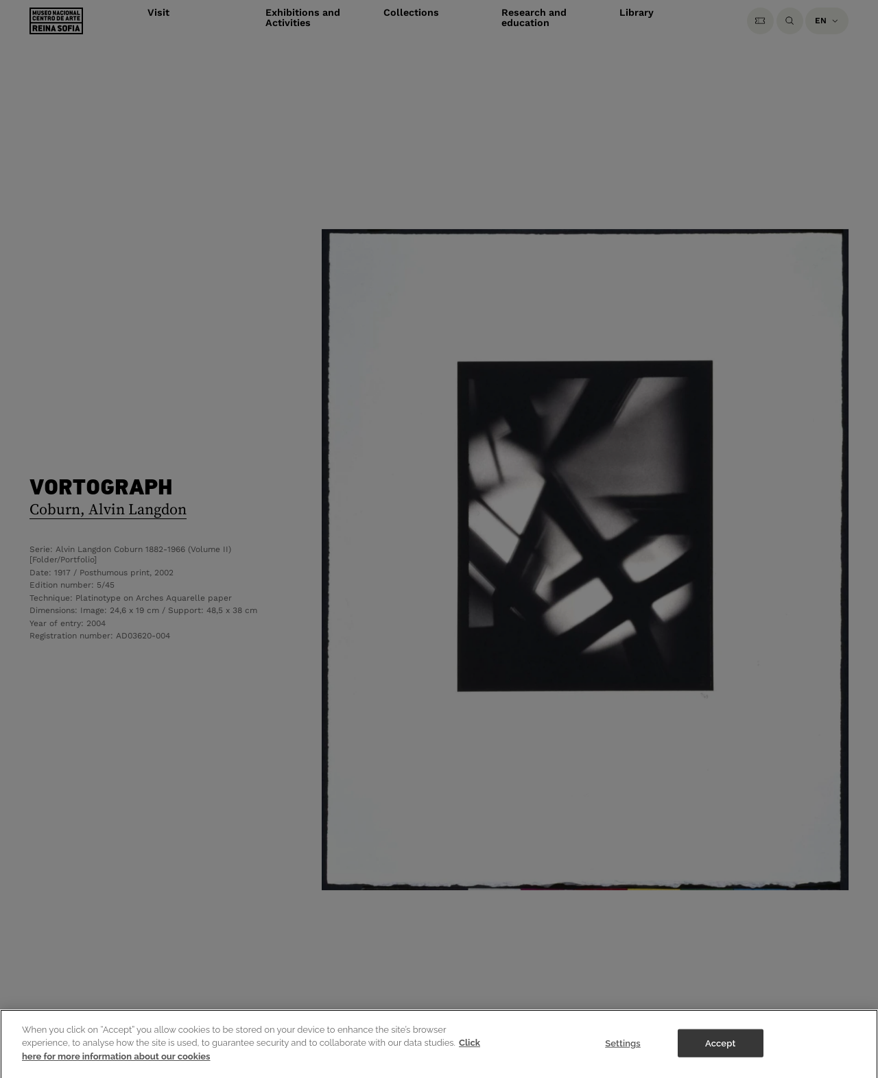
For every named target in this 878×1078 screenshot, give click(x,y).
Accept (720, 1056)
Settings (623, 1056)
